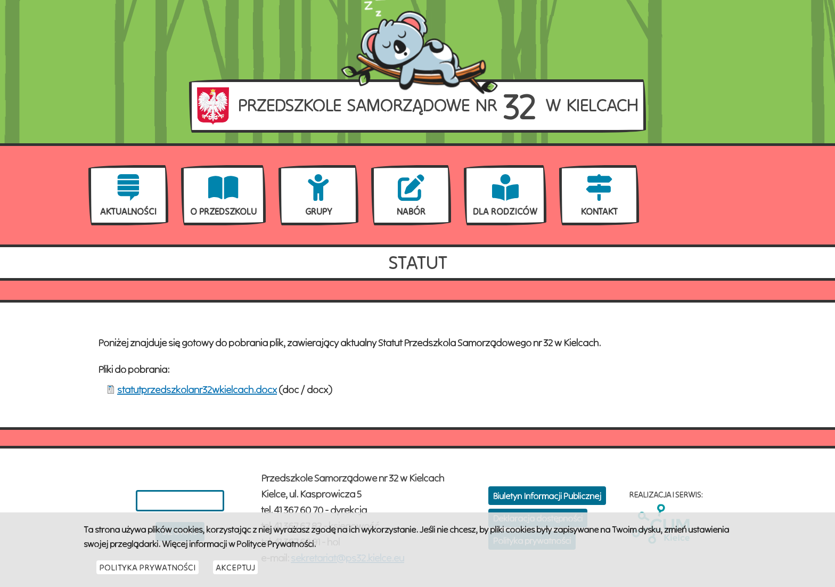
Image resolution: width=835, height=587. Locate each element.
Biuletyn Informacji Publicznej (547, 496)
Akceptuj (235, 572)
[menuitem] (128, 195)
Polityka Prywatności (147, 572)
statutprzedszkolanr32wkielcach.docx (197, 389)
